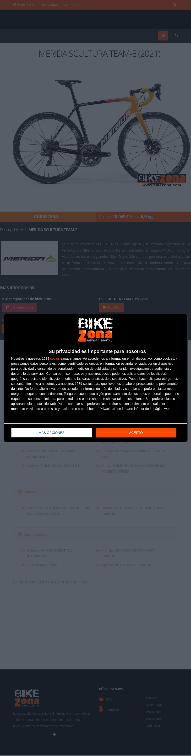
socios (55, 358)
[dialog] (96, 378)
